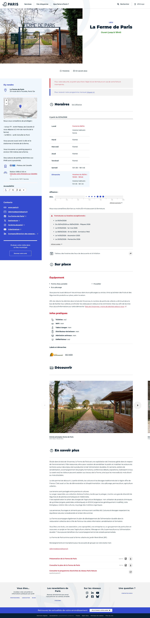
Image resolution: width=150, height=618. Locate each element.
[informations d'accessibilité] (15, 190)
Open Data (85, 615)
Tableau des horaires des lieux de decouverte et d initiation (77, 253)
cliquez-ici (91, 92)
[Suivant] (137, 405)
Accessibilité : (62, 615)
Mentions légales (42, 615)
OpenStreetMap (29, 117)
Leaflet (20, 117)
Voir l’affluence (77, 104)
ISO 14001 (61, 355)
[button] (20, 106)
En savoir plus (80, 71)
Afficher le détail (56, 244)
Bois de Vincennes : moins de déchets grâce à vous (104, 306)
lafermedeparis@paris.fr (58, 549)
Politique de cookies (97, 615)
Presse (78, 615)
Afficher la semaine (115, 203)
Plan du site (109, 615)
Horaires (64, 71)
